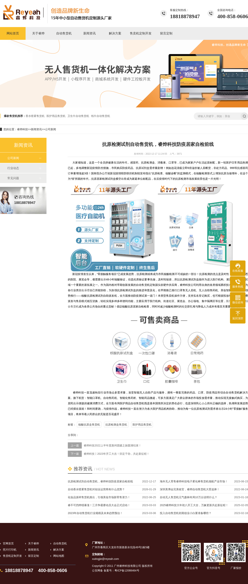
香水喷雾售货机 (35, 115)
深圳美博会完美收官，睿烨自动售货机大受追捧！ (190, 489)
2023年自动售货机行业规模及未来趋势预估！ (95, 513)
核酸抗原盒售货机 (89, 424)
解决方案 (58, 549)
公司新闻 (50, 129)
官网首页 (8, 543)
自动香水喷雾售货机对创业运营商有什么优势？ (96, 489)
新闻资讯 (36, 129)
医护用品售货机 (55, 115)
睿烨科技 (22, 129)
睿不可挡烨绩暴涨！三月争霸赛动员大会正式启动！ (99, 505)
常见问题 (13, 178)
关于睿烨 (33, 543)
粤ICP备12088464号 (127, 570)
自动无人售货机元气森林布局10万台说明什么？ (188, 497)
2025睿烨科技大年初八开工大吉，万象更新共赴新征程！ (194, 505)
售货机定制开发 (12, 555)
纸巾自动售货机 (100, 115)
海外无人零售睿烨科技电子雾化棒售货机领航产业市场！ (194, 481)
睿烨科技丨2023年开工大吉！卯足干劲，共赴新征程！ (116, 453)
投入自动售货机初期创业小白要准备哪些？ (185, 513)
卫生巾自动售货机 (78, 115)
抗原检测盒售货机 (116, 424)
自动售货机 (60, 543)
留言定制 (33, 555)
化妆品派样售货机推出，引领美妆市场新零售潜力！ (99, 497)
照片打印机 (9, 549)
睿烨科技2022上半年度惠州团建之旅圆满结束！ (112, 445)
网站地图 (58, 555)
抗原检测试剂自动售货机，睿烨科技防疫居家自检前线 (100, 481)
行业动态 (13, 168)
